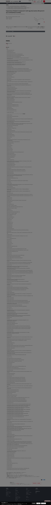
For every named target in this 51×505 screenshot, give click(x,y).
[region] (25, 503)
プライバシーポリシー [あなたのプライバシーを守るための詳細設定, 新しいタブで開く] (19, 504)
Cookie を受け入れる (43, 503)
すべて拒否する (38, 503)
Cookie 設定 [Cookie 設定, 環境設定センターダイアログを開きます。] (34, 503)
